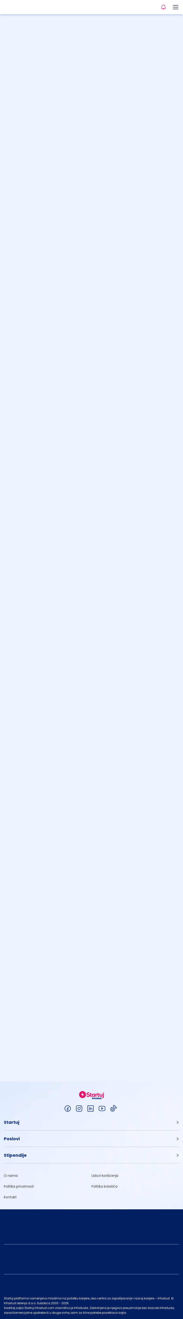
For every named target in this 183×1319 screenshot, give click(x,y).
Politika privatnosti (19, 1186)
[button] (91, 1122)
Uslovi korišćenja (105, 1175)
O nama (11, 1175)
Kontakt (10, 1197)
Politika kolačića (104, 1186)
